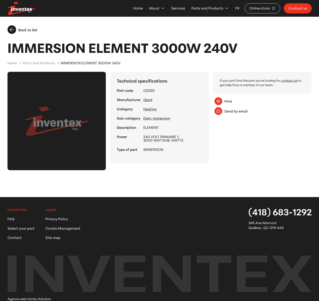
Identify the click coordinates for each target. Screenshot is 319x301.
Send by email (231, 111)
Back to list (22, 29)
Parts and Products (207, 8)
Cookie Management (62, 228)
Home (138, 8)
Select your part (20, 228)
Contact (14, 237)
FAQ (11, 218)
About (154, 8)
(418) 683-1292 (280, 211)
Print (223, 101)
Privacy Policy (56, 218)
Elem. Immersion (156, 118)
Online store (262, 7)
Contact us (297, 7)
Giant (148, 99)
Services (178, 8)
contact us (289, 80)
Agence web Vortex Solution (29, 298)
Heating (150, 109)
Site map (52, 237)
